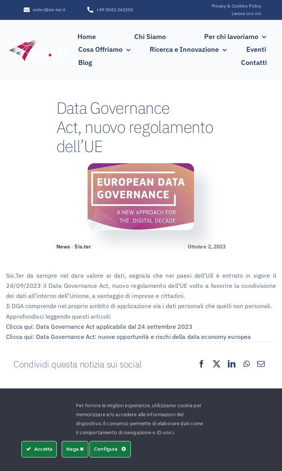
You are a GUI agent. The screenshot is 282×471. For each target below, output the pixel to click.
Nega (75, 449)
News (63, 246)
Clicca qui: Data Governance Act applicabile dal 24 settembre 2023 (99, 326)
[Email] (260, 364)
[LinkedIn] (231, 364)
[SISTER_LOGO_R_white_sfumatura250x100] (41, 40)
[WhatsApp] (246, 364)
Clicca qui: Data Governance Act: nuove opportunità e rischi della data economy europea (128, 336)
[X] (216, 364)
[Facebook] (201, 364)
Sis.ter (82, 246)
